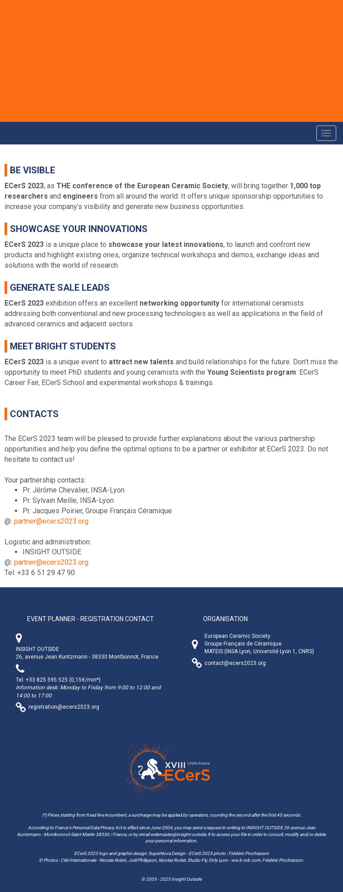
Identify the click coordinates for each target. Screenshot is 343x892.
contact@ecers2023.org (235, 663)
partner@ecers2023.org (51, 521)
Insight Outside (187, 879)
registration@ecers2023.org (63, 707)
